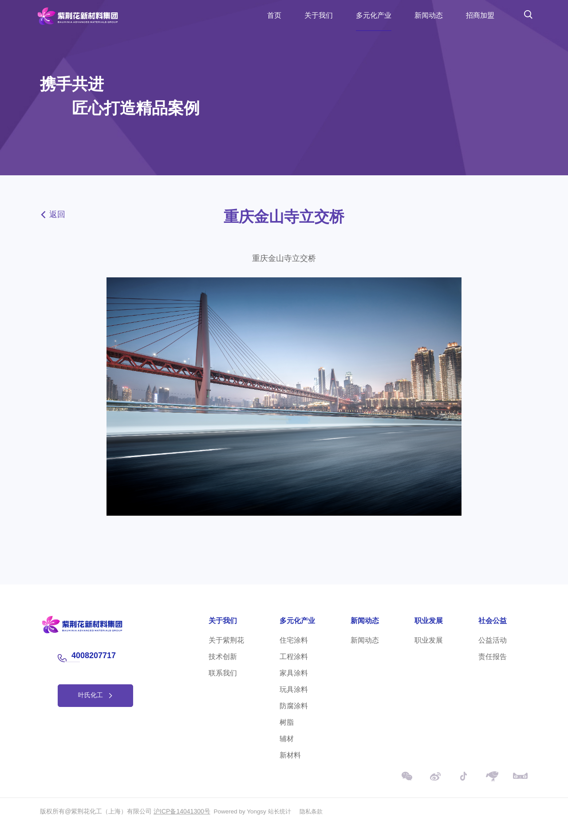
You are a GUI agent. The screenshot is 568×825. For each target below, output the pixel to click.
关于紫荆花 (226, 640)
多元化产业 (373, 15)
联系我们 (223, 673)
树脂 (287, 722)
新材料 (290, 755)
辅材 (287, 738)
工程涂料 (294, 656)
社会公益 (492, 620)
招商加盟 (480, 15)
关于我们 (318, 15)
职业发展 (428, 620)
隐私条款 (315, 811)
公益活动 (492, 640)
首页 (274, 15)
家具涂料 (294, 673)
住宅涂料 (294, 640)
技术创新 (223, 656)
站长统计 (282, 811)
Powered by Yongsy (241, 811)
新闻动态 (428, 15)
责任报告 (492, 656)
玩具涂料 (294, 689)
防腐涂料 (294, 706)
